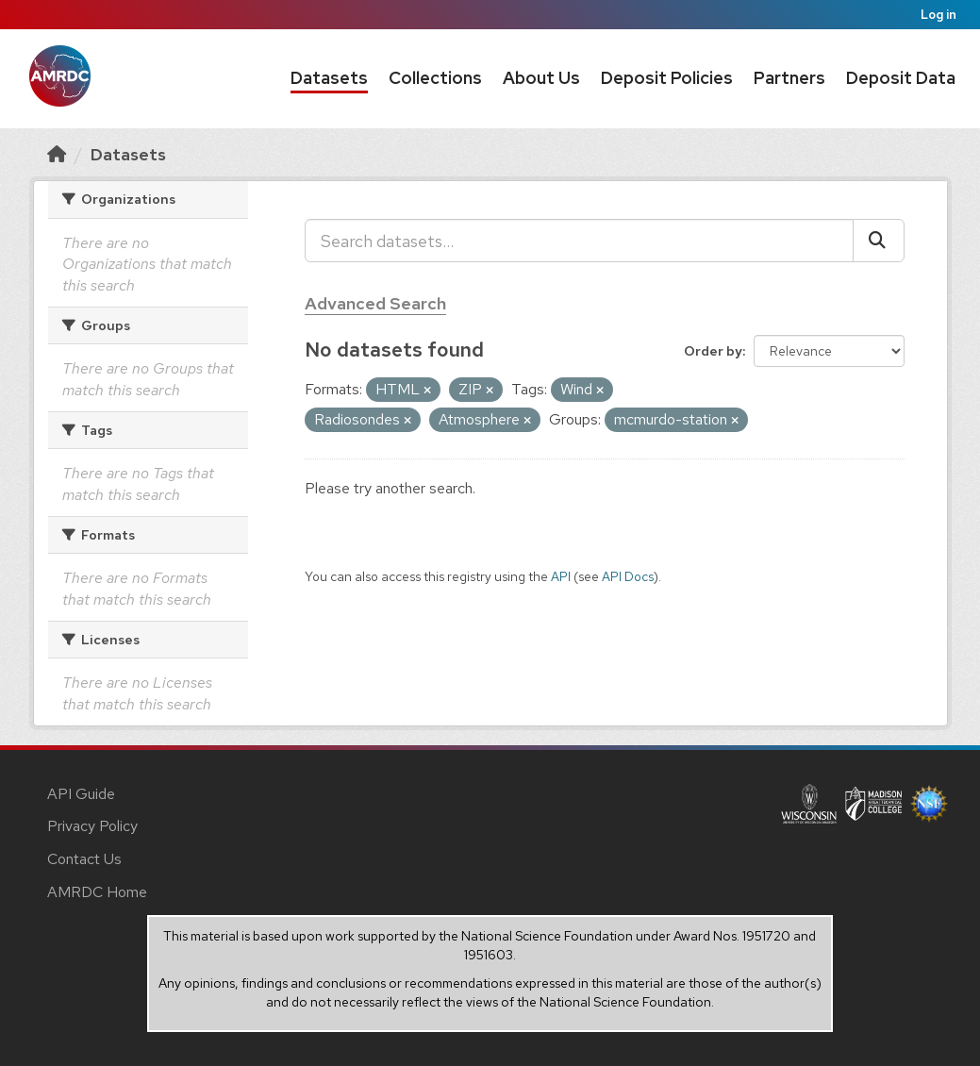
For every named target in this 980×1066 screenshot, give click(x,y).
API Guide (81, 794)
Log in (938, 15)
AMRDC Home (97, 892)
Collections (435, 78)
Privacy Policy (92, 826)
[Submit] (879, 240)
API (561, 576)
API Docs (628, 576)
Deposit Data (900, 78)
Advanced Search (375, 303)
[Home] (56, 154)
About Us (541, 78)
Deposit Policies (667, 78)
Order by (713, 350)
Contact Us (84, 859)
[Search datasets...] (579, 240)
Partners (789, 78)
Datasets (329, 78)
